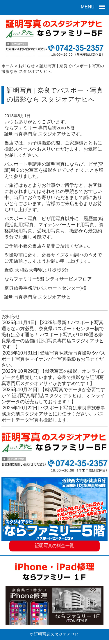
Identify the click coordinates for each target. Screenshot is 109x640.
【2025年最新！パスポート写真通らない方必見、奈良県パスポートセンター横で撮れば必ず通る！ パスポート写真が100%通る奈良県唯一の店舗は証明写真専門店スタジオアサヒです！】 (52, 334)
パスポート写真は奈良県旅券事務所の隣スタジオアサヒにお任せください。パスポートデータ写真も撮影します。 (53, 413)
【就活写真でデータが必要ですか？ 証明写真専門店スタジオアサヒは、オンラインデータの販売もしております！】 (53, 395)
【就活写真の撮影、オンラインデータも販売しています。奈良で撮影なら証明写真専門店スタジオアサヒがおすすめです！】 (53, 377)
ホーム (7, 66)
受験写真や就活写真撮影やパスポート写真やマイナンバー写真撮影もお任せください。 (53, 359)
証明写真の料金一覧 (54, 546)
